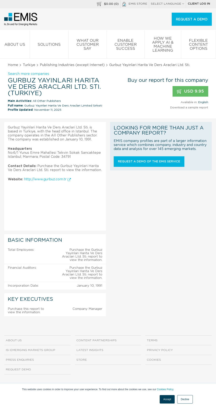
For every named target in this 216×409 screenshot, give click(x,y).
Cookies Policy (165, 389)
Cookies (154, 359)
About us (15, 45)
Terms (152, 340)
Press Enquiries (20, 359)
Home (13, 65)
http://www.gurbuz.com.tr (47, 179)
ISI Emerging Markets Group (30, 350)
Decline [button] (185, 399)
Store (81, 359)
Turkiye (29, 65)
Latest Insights (89, 350)
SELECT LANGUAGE (167, 3)
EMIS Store (134, 4)
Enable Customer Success (125, 45)
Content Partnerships (96, 340)
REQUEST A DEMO (192, 19)
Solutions (49, 45)
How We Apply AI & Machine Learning (163, 45)
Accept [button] (167, 399)
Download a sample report (189, 107)
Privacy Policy (160, 350)
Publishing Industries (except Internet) (72, 65)
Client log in (199, 3)
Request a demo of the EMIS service (149, 161)
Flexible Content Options (198, 45)
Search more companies (28, 74)
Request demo (18, 369)
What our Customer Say (87, 45)
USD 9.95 (190, 91)
